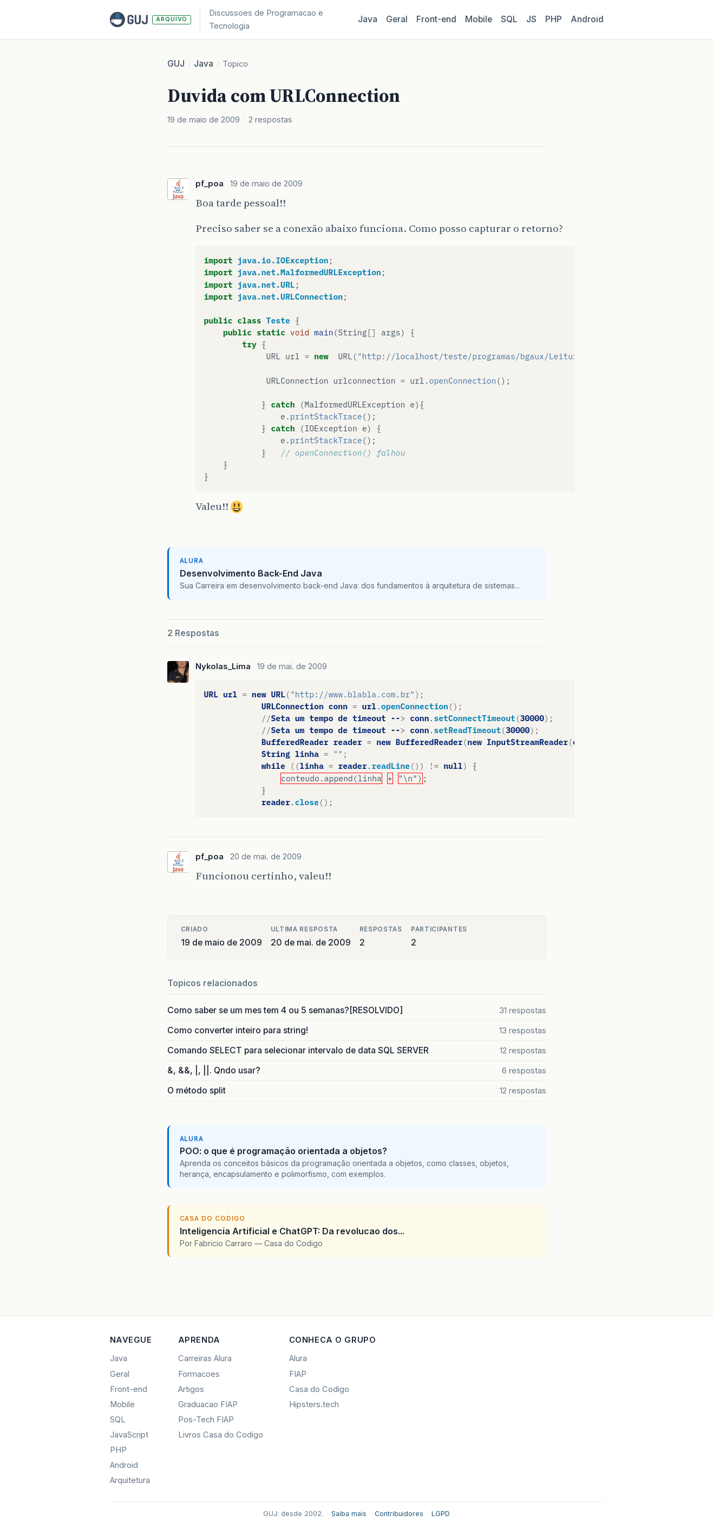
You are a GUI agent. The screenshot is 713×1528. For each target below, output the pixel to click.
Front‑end (436, 19)
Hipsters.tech (314, 1404)
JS (531, 19)
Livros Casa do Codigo (220, 1435)
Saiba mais (349, 1514)
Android (587, 19)
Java (367, 19)
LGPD (440, 1514)
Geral (397, 19)
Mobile (478, 19)
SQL (509, 19)
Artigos (191, 1389)
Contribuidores (399, 1514)
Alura (298, 1358)
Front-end (128, 1389)
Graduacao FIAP (208, 1404)
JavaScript (129, 1435)
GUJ (176, 64)
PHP (553, 19)
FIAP (297, 1374)
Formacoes (199, 1374)
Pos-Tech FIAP (206, 1420)
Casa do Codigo (319, 1389)
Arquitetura (130, 1480)
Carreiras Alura (205, 1358)
